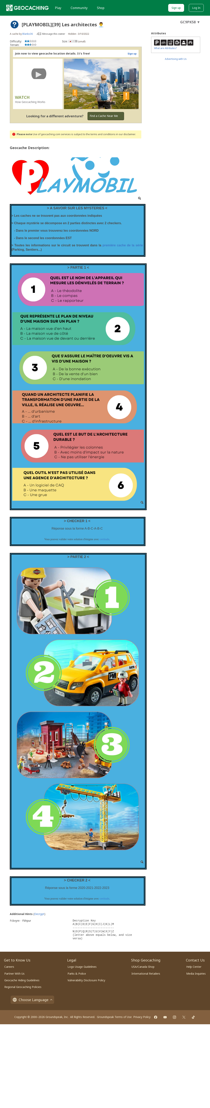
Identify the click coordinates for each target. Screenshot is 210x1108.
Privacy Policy (142, 1017)
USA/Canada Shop (142, 967)
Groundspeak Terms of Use (114, 1017)
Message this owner (53, 34)
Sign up (176, 8)
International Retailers (145, 973)
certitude (104, 539)
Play (58, 8)
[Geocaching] (27, 8)
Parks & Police (77, 973)
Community (79, 8)
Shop (100, 8)
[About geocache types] (14, 24)
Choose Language (32, 999)
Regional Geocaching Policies (22, 987)
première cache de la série (122, 245)
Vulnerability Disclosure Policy (86, 980)
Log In (196, 8)
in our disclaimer (125, 134)
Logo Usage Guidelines (82, 967)
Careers (9, 967)
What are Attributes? (165, 48)
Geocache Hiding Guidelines (21, 980)
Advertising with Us (176, 59)
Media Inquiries (196, 973)
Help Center (193, 967)
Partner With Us (14, 973)
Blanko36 (27, 34)
